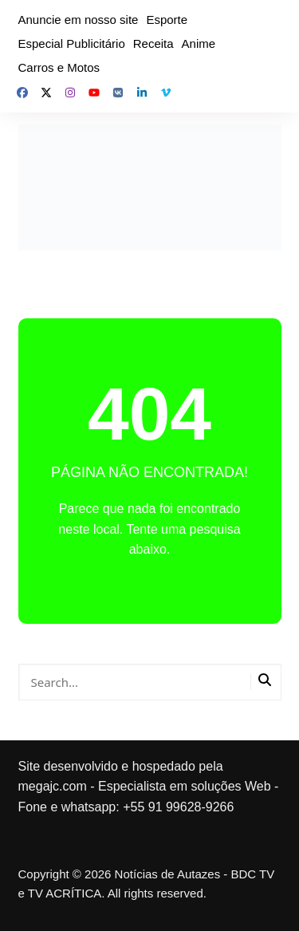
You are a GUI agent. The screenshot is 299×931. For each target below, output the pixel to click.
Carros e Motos (59, 67)
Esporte (166, 19)
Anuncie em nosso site (78, 19)
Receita (153, 43)
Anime (199, 43)
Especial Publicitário (71, 43)
